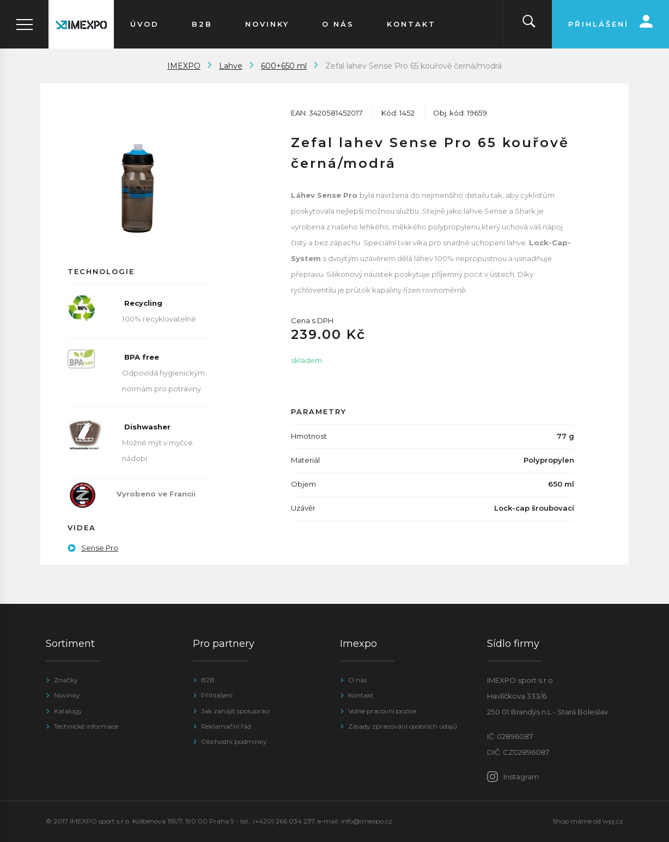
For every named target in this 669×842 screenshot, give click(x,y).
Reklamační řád (226, 726)
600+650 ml (284, 66)
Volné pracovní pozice (382, 711)
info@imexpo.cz (366, 821)
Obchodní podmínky (234, 741)
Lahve (230, 66)
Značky (66, 680)
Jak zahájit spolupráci (235, 711)
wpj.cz (613, 821)
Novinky (67, 695)
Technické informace (86, 726)
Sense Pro (93, 547)
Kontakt (361, 695)
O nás (357, 680)
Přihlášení (217, 695)
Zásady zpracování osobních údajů (402, 726)
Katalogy (68, 711)
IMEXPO (183, 66)
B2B (208, 680)
